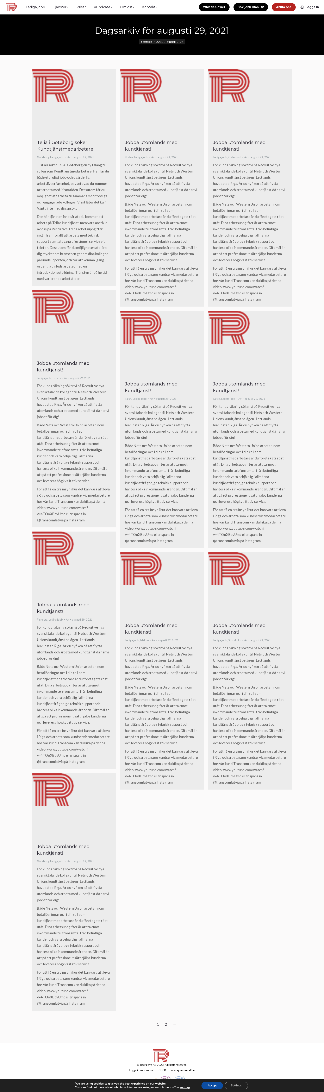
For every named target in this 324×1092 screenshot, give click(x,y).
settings (185, 1087)
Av (68, 157)
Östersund (234, 157)
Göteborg (43, 157)
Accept (212, 1085)
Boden (129, 157)
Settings (236, 1085)
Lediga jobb (57, 157)
